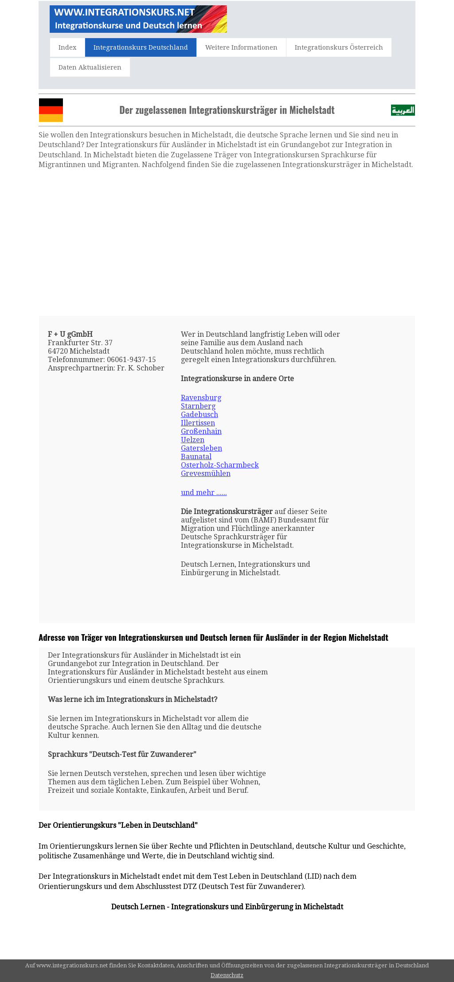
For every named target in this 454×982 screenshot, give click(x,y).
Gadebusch (199, 414)
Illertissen (198, 423)
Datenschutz (227, 975)
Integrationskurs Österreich (339, 47)
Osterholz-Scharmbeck (220, 465)
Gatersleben (201, 448)
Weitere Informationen (241, 47)
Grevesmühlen (206, 473)
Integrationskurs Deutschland (141, 47)
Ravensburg (201, 398)
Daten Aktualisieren (90, 67)
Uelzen (192, 440)
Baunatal (196, 456)
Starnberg (198, 406)
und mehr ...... (204, 492)
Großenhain (201, 431)
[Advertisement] (227, 243)
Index (67, 47)
